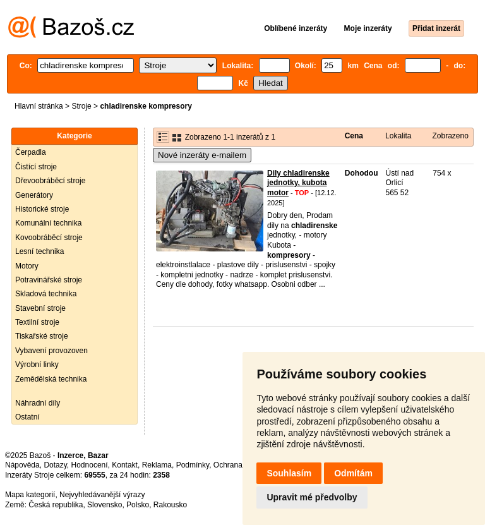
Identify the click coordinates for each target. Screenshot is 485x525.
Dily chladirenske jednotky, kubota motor (298, 183)
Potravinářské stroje (48, 279)
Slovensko (104, 504)
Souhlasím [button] (288, 473)
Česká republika (55, 504)
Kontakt (125, 465)
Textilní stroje (37, 322)
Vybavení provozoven (51, 350)
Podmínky (192, 465)
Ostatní (27, 417)
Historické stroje (42, 209)
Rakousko (170, 504)
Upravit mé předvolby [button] (311, 497)
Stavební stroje (40, 308)
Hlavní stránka (39, 106)
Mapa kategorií (30, 494)
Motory (27, 266)
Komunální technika (48, 223)
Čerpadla (30, 152)
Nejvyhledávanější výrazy (102, 494)
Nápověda (22, 465)
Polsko (137, 504)
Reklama (157, 465)
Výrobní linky (37, 364)
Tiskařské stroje (41, 336)
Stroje (81, 106)
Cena (354, 135)
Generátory (34, 195)
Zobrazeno (450, 135)
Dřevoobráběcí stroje (50, 180)
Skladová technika (45, 293)
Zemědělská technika (51, 379)
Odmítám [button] (353, 473)
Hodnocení (89, 465)
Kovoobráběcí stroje (49, 237)
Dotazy (55, 465)
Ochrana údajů (238, 465)
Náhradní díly (37, 403)
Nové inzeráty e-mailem (202, 155)
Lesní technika (39, 251)
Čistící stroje (36, 166)
